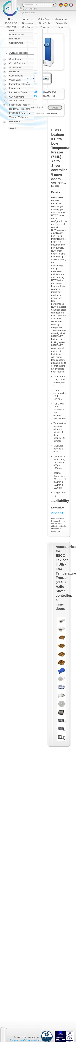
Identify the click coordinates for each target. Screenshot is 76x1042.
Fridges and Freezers (20, 104)
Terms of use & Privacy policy (24, 1040)
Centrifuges (15, 59)
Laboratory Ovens (18, 92)
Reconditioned (16, 34)
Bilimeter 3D (15, 121)
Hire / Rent (14, 38)
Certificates (27, 27)
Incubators (14, 88)
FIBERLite (14, 71)
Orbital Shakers (17, 63)
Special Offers (16, 43)
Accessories (15, 67)
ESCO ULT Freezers (19, 113)
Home (11, 19)
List (5, 53)
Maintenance (61, 19)
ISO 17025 (11, 27)
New (11, 30)
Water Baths (15, 80)
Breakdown (27, 23)
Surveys (45, 27)
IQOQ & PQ (11, 23)
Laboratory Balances (19, 84)
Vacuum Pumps (17, 100)
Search (12, 128)
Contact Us (61, 23)
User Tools (44, 23)
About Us (27, 19)
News (61, 27)
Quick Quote (44, 19)
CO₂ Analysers (16, 96)
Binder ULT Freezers (19, 109)
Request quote (37, 107)
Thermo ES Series (18, 117)
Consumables (16, 75)
